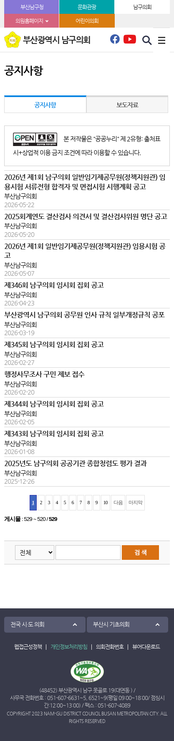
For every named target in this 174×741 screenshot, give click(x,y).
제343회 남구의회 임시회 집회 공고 (53, 434)
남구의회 (142, 7)
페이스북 (115, 41)
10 (105, 502)
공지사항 (45, 104)
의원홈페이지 (29, 21)
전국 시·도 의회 (27, 624)
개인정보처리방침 (68, 647)
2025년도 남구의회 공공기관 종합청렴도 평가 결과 (75, 463)
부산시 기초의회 (111, 624)
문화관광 (87, 7)
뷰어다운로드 (146, 647)
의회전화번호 (110, 647)
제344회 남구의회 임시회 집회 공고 (53, 404)
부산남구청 (31, 7)
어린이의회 (87, 21)
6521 (94, 698)
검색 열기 (147, 40)
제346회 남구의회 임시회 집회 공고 (53, 285)
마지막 (135, 502)
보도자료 (127, 104)
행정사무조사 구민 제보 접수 (44, 374)
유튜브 (129, 39)
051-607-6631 (63, 698)
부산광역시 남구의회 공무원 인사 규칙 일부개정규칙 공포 (84, 315)
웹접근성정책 (28, 647)
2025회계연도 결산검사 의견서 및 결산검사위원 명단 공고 (85, 217)
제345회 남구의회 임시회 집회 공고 (53, 345)
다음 (118, 502)
